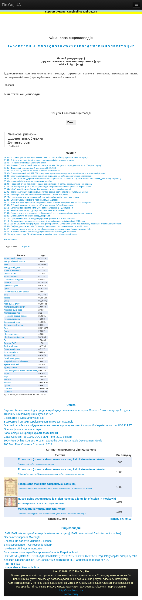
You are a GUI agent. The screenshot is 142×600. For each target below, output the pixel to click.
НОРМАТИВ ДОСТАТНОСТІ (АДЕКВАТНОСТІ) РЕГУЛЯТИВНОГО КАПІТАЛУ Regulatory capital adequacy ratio (70, 556)
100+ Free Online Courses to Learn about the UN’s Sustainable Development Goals (53, 440)
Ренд (6, 331)
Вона (6, 301)
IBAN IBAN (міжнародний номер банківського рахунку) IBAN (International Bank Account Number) (62, 533)
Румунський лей (11, 364)
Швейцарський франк (14, 337)
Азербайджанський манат (16, 361)
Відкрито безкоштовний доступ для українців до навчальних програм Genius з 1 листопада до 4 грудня (67, 410)
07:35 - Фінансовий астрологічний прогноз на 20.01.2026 (30, 168)
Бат (5, 340)
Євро (6, 373)
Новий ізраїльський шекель (16, 292)
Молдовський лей (12, 313)
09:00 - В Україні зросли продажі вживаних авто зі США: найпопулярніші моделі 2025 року (46, 157)
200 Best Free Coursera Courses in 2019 (28, 444)
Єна (6, 295)
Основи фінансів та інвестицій (22, 429)
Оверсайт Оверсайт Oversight (22, 537)
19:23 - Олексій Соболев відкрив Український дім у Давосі (31, 200)
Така (6, 264)
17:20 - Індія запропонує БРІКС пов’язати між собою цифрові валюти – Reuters (40, 234)
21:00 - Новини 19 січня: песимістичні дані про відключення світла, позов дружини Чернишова (48, 184)
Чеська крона (10, 273)
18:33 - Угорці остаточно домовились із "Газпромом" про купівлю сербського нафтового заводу (48, 213)
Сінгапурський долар (13, 325)
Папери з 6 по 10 (120, 518)
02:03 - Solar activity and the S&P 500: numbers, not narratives (32, 171)
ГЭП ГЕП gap (12, 563)
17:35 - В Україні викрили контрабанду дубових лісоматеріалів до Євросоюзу (40, 231)
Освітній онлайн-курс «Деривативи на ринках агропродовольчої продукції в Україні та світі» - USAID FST (68, 425)
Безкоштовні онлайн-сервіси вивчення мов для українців (38, 421)
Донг (6, 328)
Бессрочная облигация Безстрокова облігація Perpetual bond (41, 552)
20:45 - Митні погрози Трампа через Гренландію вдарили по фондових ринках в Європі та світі (48, 186)
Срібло (7, 385)
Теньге (7, 298)
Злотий (7, 379)
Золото (7, 382)
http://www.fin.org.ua (71, 590)
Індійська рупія (11, 285)
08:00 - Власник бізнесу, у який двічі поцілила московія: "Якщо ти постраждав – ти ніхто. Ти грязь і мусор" (53, 165)
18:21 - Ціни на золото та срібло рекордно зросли (27, 216)
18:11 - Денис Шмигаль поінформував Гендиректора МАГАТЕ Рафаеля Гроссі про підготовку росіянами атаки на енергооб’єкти (63, 224)
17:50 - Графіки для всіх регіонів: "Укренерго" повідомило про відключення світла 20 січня (46, 226)
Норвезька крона (12, 319)
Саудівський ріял (12, 322)
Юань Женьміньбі (12, 270)
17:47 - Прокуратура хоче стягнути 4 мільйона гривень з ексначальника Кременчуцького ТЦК (47, 229)
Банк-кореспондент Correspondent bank (28, 544)
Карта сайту (71, 594)
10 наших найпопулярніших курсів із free (28, 414)
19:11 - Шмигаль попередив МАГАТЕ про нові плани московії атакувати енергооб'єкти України (47, 202)
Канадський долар (12, 267)
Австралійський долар (14, 261)
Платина (8, 389)
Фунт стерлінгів (11, 352)
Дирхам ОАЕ (10, 343)
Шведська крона (11, 334)
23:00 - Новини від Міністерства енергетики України (28, 181)
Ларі (6, 376)
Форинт (7, 282)
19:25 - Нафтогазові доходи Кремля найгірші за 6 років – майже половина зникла (41, 197)
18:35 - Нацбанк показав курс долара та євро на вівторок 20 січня (34, 210)
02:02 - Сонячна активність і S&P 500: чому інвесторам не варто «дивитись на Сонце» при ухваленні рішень (54, 173)
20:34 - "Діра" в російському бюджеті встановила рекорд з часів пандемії (37, 189)
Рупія (6, 289)
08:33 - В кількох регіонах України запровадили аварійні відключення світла (39, 160)
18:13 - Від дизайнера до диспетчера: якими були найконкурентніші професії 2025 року (44, 221)
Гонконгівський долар (14, 279)
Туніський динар (11, 346)
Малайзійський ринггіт (14, 307)
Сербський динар (12, 358)
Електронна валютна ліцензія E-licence (28, 540)
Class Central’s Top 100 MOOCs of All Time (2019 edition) (38, 436)
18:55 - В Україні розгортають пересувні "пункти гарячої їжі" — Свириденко (38, 205)
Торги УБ (26, 246)
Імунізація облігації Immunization (23, 548)
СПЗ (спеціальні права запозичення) (21, 370)
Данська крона (11, 276)
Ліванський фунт (11, 304)
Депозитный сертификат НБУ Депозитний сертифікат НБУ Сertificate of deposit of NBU (56, 559)
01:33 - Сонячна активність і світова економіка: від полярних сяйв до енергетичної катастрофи (48, 176)
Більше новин (10, 239)
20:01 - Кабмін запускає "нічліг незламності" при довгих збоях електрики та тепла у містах (46, 192)
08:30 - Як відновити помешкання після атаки (25, 163)
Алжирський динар (13, 258)
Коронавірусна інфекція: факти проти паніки (31, 432)
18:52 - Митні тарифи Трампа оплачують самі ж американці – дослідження (38, 208)
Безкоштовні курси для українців (24, 417)
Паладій (8, 392)
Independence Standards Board (22, 567)
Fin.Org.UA (11, 5)
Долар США (9, 355)
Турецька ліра (10, 367)
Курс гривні (11, 246)
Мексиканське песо (13, 310)
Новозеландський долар (15, 316)
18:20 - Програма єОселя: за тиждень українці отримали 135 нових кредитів (39, 218)
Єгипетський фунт (12, 349)
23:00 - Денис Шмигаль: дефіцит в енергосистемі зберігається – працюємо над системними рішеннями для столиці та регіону (62, 178)
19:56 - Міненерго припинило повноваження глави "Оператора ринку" (36, 194)
